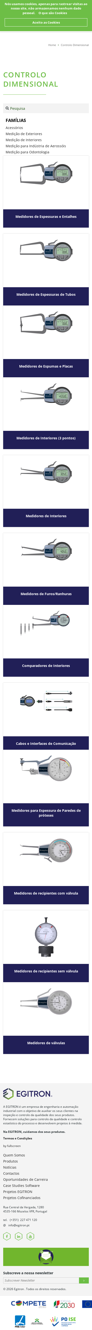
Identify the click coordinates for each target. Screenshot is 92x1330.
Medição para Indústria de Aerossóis (36, 146)
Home (52, 45)
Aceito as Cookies (46, 22)
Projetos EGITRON (17, 1191)
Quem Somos (14, 1155)
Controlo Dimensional (75, 45)
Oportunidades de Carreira (25, 1179)
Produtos (10, 1161)
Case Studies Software (21, 1185)
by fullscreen (12, 1146)
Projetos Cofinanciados (21, 1197)
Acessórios (14, 127)
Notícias (9, 1167)
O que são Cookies (53, 13)
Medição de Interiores (24, 140)
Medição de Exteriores (24, 133)
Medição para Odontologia (27, 152)
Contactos (11, 1173)
